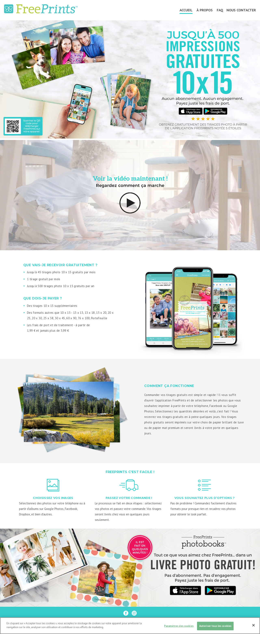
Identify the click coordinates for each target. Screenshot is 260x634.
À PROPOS (205, 10)
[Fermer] (253, 625)
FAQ (220, 10)
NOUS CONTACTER (241, 10)
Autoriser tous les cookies (215, 626)
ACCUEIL (186, 10)
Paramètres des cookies (179, 626)
